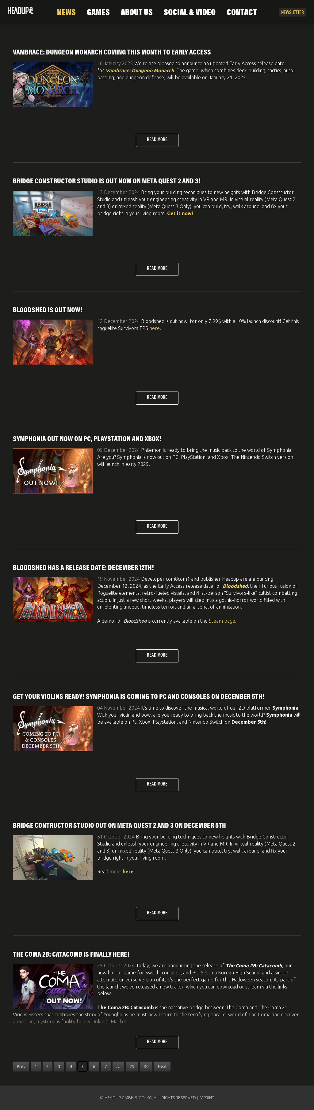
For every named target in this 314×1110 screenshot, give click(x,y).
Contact (242, 13)
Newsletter (292, 12)
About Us (137, 13)
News (66, 13)
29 (132, 1066)
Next (162, 1066)
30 (146, 1066)
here (154, 328)
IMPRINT (206, 1097)
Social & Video (190, 13)
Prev (21, 1066)
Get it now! (180, 213)
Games (98, 13)
